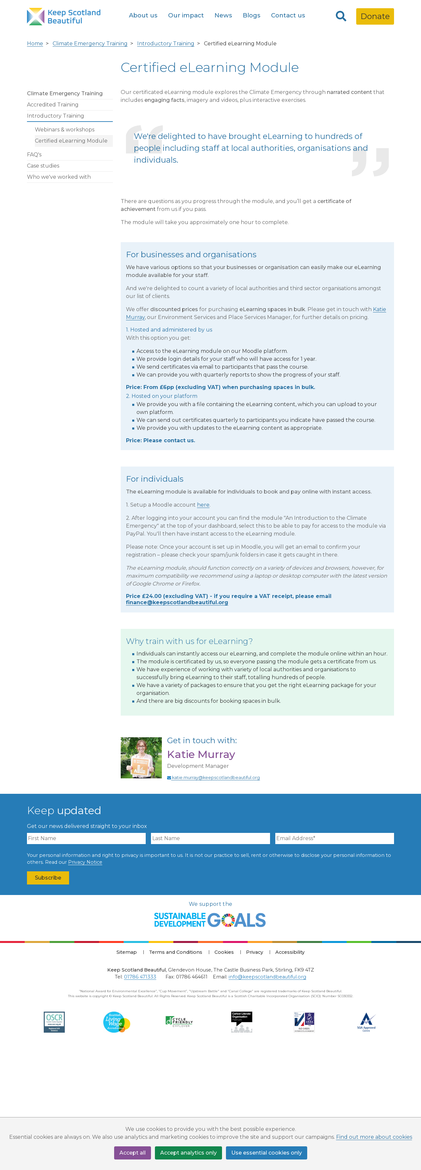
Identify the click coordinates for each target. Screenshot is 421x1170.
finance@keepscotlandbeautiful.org (177, 722)
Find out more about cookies (374, 1137)
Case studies (43, 285)
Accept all (132, 1153)
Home (35, 162)
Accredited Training (53, 223)
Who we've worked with (59, 296)
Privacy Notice (85, 981)
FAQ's (34, 273)
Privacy (254, 1071)
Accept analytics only (188, 1153)
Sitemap (126, 1071)
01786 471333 (140, 1096)
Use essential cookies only (266, 1153)
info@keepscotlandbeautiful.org (267, 1096)
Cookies (224, 1071)
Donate (375, 16)
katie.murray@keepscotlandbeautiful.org (213, 896)
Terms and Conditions (175, 1071)
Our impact (186, 15)
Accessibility (290, 1071)
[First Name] (86, 957)
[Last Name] (210, 957)
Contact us (288, 15)
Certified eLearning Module (71, 260)
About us (143, 15)
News (223, 15)
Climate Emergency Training (90, 162)
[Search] (341, 16)
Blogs (251, 15)
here (203, 624)
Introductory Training (165, 162)
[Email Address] (334, 957)
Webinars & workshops (64, 248)
